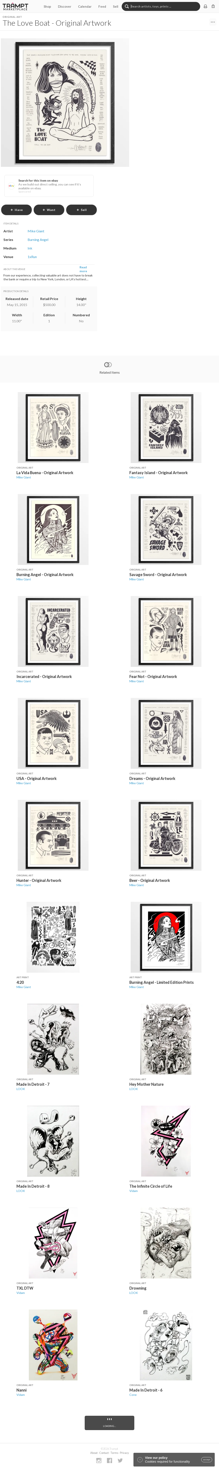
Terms (114, 1453)
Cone (133, 1394)
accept (206, 1460)
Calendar (85, 6)
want (49, 210)
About (94, 1453)
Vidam (133, 1191)
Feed (102, 6)
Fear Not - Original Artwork (153, 676)
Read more (83, 269)
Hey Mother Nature (146, 1084)
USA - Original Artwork (36, 778)
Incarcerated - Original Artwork (44, 676)
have (16, 210)
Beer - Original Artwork (149, 880)
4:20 (20, 982)
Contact (104, 1453)
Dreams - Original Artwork (152, 778)
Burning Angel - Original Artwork (45, 574)
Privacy (124, 1453)
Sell (115, 6)
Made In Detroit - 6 (145, 1390)
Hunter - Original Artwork (38, 880)
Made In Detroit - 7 (32, 1084)
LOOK (20, 1089)
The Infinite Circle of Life (150, 1186)
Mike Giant (23, 477)
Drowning (137, 1288)
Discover (64, 6)
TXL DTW (24, 1288)
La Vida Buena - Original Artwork (44, 472)
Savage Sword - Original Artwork (158, 574)
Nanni (21, 1390)
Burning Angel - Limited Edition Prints (161, 982)
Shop (47, 6)
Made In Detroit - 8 (32, 1186)
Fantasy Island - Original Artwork (158, 472)
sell (81, 210)
